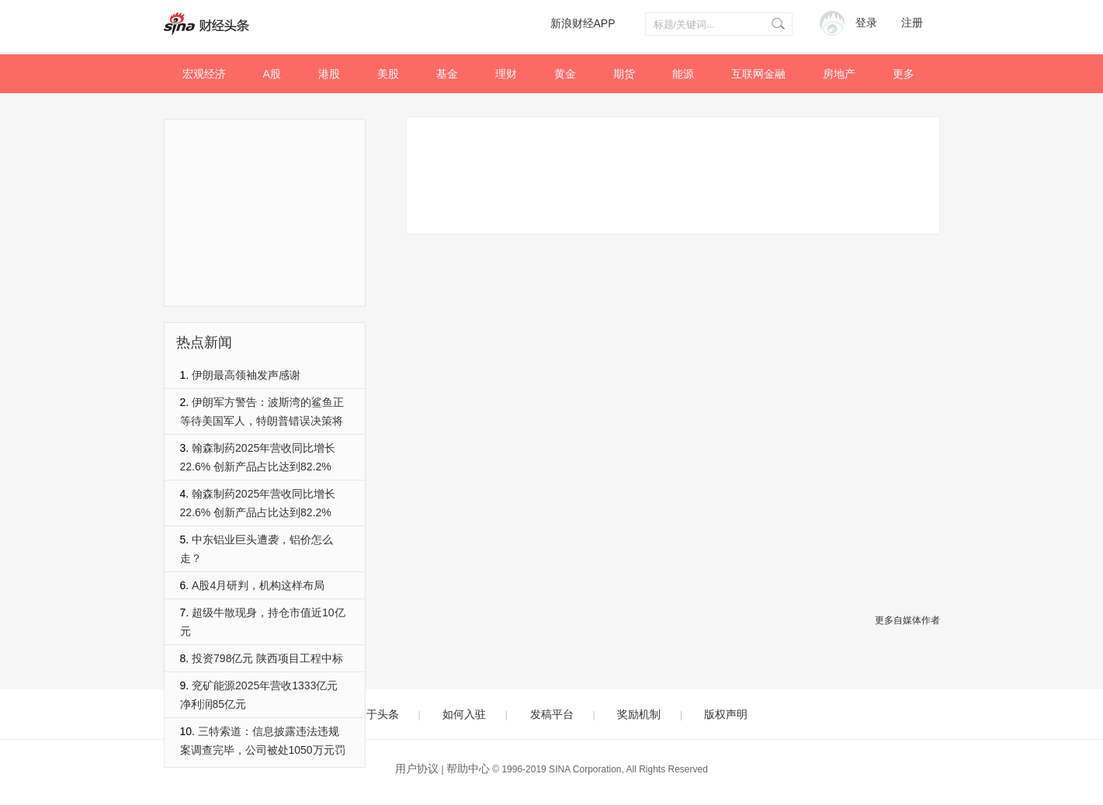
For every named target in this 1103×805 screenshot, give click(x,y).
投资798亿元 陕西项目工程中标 (267, 658)
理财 (506, 74)
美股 (388, 74)
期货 (624, 74)
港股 (329, 74)
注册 (912, 23)
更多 (903, 74)
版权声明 (725, 714)
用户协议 (417, 768)
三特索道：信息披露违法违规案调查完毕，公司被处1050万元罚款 (262, 750)
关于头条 (377, 714)
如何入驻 (464, 714)
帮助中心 (468, 768)
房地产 (839, 74)
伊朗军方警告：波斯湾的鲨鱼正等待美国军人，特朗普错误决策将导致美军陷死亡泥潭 (262, 421)
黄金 (565, 74)
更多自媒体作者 (907, 620)
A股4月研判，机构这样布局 (258, 585)
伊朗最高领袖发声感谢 (246, 375)
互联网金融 (758, 74)
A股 (272, 74)
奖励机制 (639, 714)
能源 (683, 74)
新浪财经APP (583, 23)
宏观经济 (204, 74)
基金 (447, 74)
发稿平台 (552, 714)
